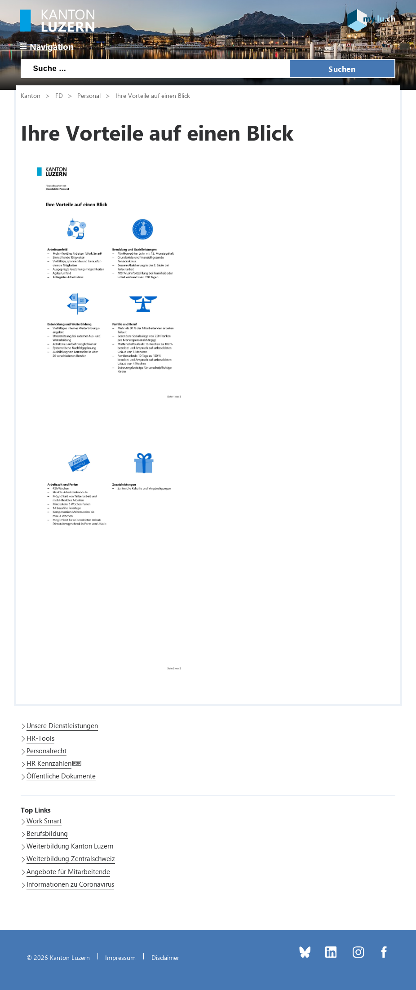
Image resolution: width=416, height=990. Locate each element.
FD (59, 95)
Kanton (30, 95)
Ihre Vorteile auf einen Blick (152, 95)
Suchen (341, 69)
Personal (89, 95)
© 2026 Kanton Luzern (58, 957)
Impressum (120, 957)
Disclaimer (165, 957)
